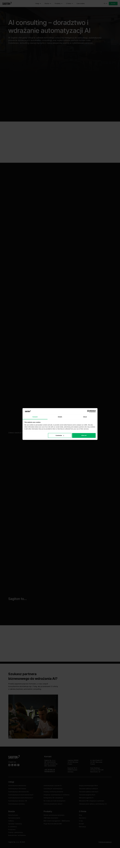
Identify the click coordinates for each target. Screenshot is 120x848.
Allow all (83, 435)
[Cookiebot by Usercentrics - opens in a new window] (88, 411)
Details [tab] (60, 417)
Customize (60, 435)
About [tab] (85, 417)
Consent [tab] (35, 417)
